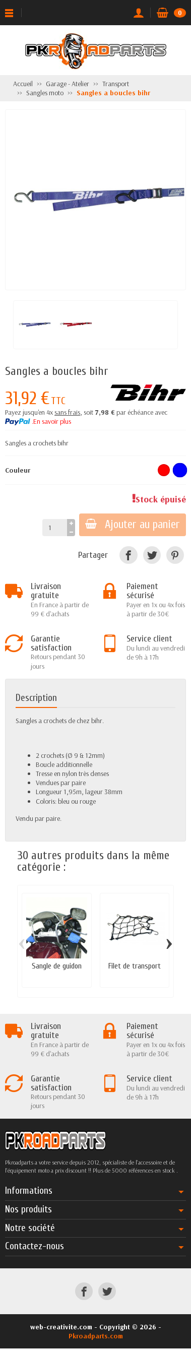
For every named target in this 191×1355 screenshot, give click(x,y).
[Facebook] (128, 555)
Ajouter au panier (132, 524)
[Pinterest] (175, 555)
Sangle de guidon (57, 966)
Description (36, 697)
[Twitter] (152, 555)
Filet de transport (134, 966)
